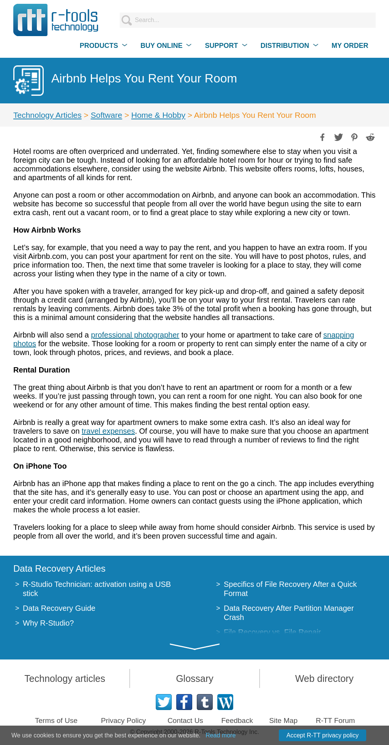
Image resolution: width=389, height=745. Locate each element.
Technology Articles (47, 115)
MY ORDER (350, 45)
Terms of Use (56, 720)
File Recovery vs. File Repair (272, 632)
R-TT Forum (335, 720)
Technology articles (64, 678)
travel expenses (108, 431)
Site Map (283, 720)
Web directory (324, 678)
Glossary (194, 678)
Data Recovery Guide (59, 608)
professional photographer (135, 335)
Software (106, 115)
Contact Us (185, 720)
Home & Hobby (158, 115)
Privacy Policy (123, 720)
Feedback (237, 720)
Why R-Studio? (48, 623)
